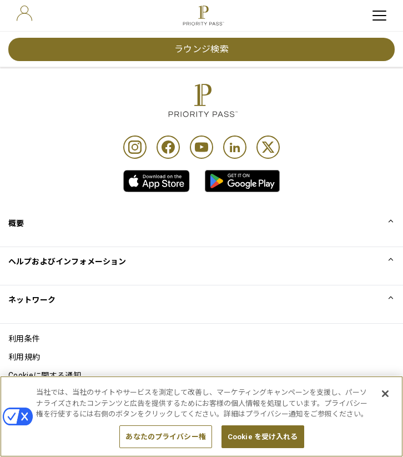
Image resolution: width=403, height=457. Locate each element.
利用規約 (24, 357)
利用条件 (24, 338)
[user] (24, 13)
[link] (156, 181)
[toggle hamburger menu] (379, 16)
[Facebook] (168, 147)
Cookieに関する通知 (44, 375)
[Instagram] (135, 147)
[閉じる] (385, 401)
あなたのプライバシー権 (165, 443)
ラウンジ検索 (201, 49)
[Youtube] (201, 147)
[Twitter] (268, 147)
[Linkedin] (234, 147)
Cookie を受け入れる (263, 443)
